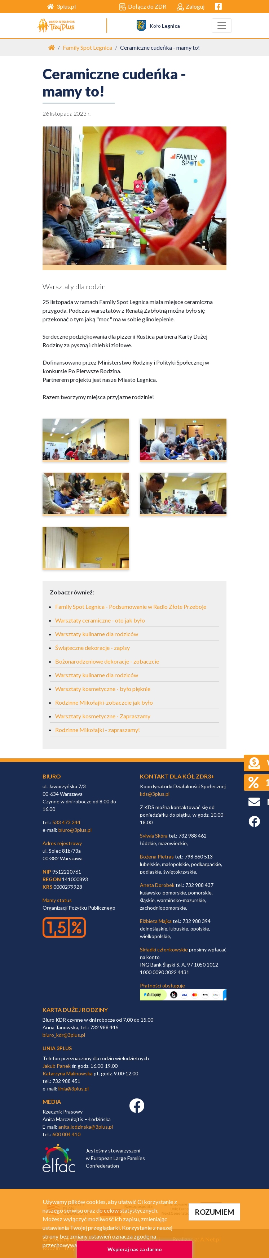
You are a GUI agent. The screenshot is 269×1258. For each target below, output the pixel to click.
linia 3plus (57, 1048)
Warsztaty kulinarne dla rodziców (96, 633)
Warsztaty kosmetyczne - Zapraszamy (102, 716)
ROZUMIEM (214, 1212)
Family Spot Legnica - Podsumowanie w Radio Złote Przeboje (130, 606)
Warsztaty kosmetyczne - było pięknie (102, 688)
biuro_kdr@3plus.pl (64, 1035)
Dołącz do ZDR (142, 7)
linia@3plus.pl (73, 1088)
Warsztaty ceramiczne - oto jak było (100, 620)
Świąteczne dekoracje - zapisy (92, 647)
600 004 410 (66, 1134)
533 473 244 (66, 822)
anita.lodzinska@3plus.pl (85, 1127)
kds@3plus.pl (154, 794)
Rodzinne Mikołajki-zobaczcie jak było (104, 702)
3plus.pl (61, 6)
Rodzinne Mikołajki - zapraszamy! (97, 729)
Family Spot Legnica (87, 47)
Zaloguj (190, 7)
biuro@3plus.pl (75, 830)
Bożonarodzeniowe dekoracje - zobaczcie (107, 661)
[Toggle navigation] (222, 25)
